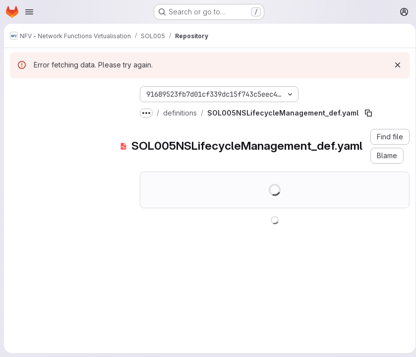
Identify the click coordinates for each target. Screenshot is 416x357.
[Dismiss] (394, 65)
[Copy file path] (368, 113)
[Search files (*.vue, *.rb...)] (67, 112)
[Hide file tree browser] (18, 92)
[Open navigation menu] (29, 12)
